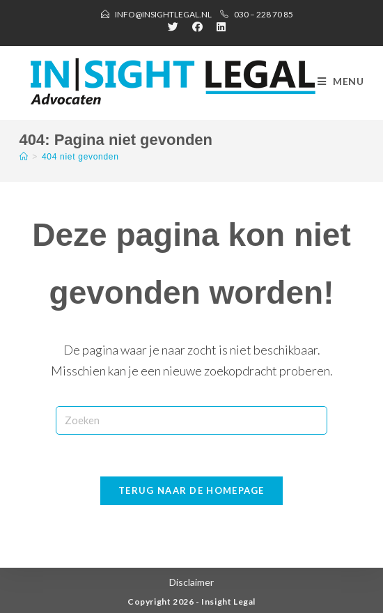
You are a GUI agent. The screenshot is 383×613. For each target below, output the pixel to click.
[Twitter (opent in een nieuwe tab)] (173, 26)
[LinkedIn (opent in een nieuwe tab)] (218, 26)
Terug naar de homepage (191, 490)
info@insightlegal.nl (163, 14)
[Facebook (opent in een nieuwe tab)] (197, 26)
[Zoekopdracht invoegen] (191, 420)
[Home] (24, 157)
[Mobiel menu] (341, 81)
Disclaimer (191, 582)
